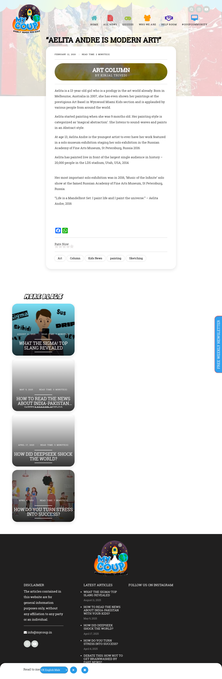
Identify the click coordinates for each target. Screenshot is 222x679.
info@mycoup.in (38, 632)
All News (110, 24)
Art (60, 258)
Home (94, 24)
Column (75, 258)
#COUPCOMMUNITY (194, 24)
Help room (169, 24)
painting (115, 258)
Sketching (136, 258)
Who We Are (147, 24)
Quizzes (128, 24)
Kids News (95, 258)
